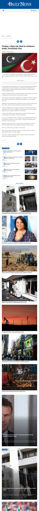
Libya (9, 74)
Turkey (3, 74)
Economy (8, 36)
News (3, 36)
